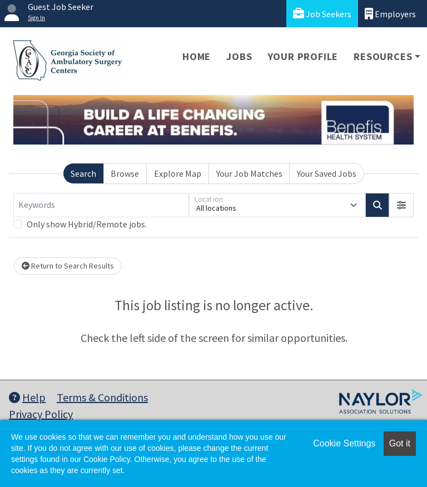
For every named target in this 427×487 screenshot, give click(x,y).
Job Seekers (322, 14)
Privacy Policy (41, 414)
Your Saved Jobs (326, 173)
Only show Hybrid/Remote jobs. (87, 224)
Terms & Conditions (102, 397)
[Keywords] (101, 205)
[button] (401, 205)
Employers (390, 14)
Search (83, 173)
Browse (125, 173)
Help (27, 397)
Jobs (239, 56)
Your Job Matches (249, 173)
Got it (399, 443)
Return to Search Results (68, 266)
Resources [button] (383, 56)
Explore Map (177, 173)
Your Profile (303, 56)
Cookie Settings (344, 443)
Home (196, 56)
